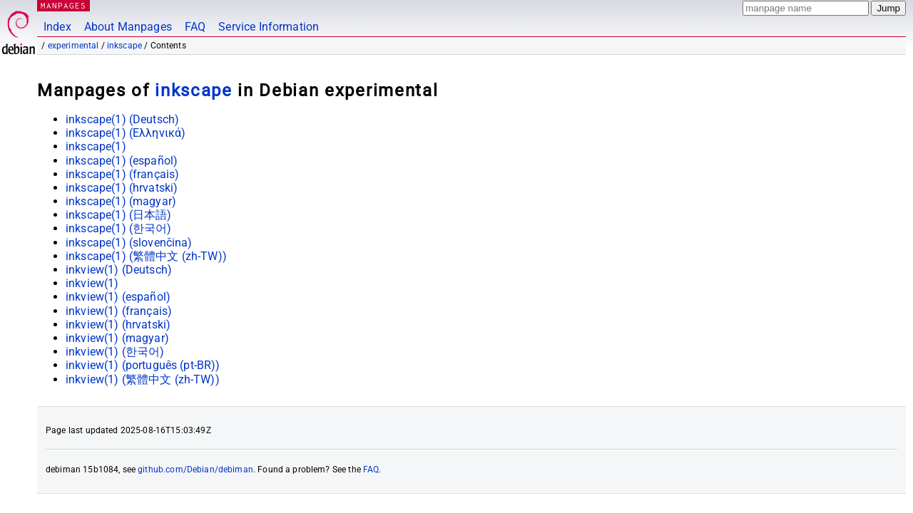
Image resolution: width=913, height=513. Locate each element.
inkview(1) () (119, 269)
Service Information (268, 26)
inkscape (124, 46)
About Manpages (128, 26)
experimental (73, 46)
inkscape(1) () (122, 119)
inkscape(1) (96, 146)
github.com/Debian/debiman (195, 470)
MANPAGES (63, 5)
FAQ (195, 26)
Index (57, 26)
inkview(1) (92, 283)
